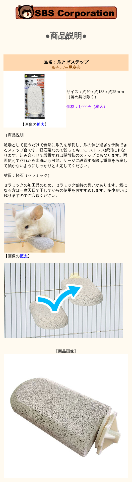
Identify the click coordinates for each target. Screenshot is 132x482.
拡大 (41, 124)
